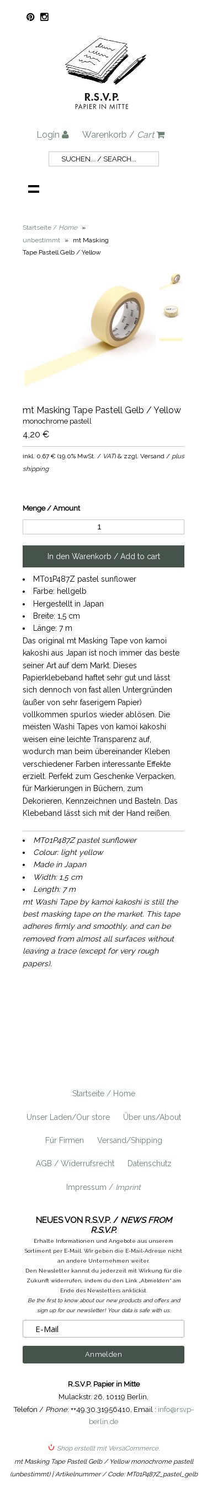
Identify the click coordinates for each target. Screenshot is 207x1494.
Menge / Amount (51, 508)
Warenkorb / (123, 134)
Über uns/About (152, 1117)
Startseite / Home (103, 1093)
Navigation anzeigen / (34, 188)
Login (52, 134)
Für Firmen (64, 1140)
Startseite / (50, 227)
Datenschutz (150, 1163)
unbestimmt (41, 240)
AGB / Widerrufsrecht (75, 1163)
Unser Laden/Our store (68, 1117)
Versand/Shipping (129, 1140)
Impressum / (103, 1187)
